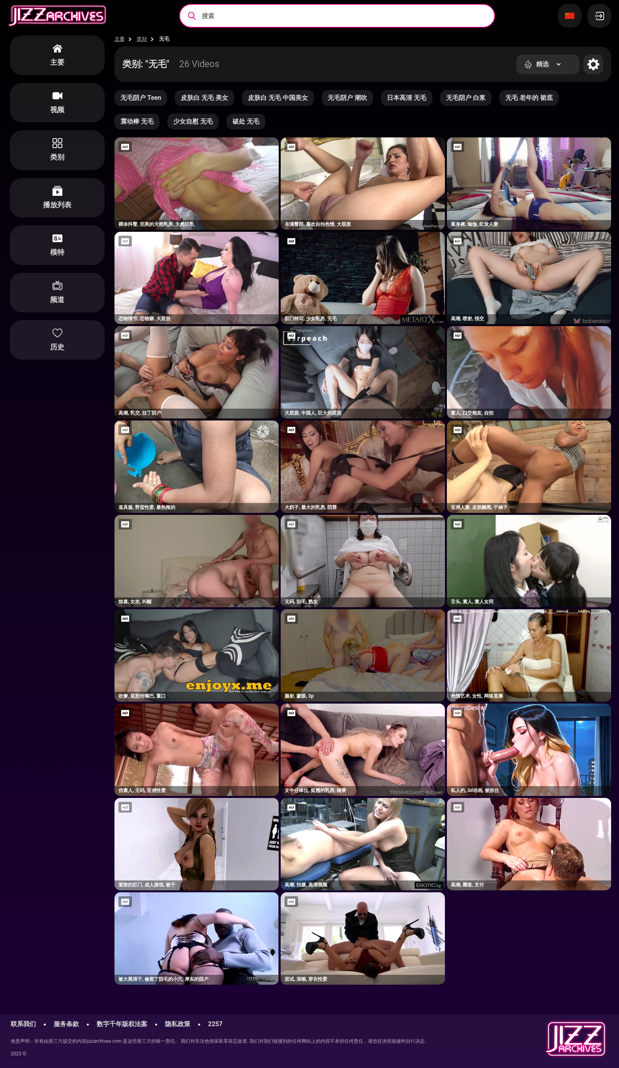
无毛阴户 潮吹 (347, 97)
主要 (119, 39)
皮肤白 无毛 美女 (204, 97)
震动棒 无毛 (137, 121)
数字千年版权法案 (122, 1024)
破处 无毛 (246, 121)
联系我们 (23, 1024)
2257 (215, 1024)
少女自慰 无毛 (193, 121)
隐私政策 (177, 1024)
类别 (142, 39)
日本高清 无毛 (406, 97)
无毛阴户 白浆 (466, 97)
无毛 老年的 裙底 (529, 97)
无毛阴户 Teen (140, 97)
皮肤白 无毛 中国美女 (278, 97)
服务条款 (66, 1024)
